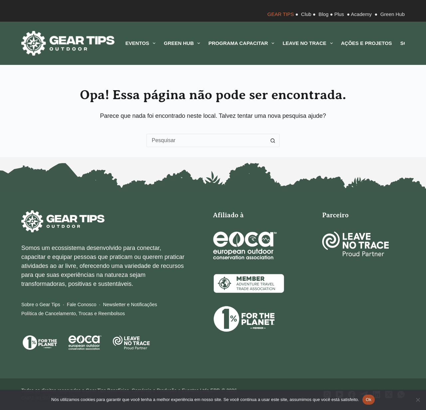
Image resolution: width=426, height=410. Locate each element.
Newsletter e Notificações (130, 304)
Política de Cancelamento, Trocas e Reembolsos (73, 313)
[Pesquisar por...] (206, 140)
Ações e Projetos (366, 43)
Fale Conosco (82, 304)
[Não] (417, 399)
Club (306, 14)
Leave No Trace (309, 43)
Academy (361, 14)
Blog (323, 14)
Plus (339, 14)
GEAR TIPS (280, 14)
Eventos (141, 43)
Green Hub (392, 14)
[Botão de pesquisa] (273, 140)
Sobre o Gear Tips (40, 304)
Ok (368, 399)
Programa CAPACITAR (242, 43)
